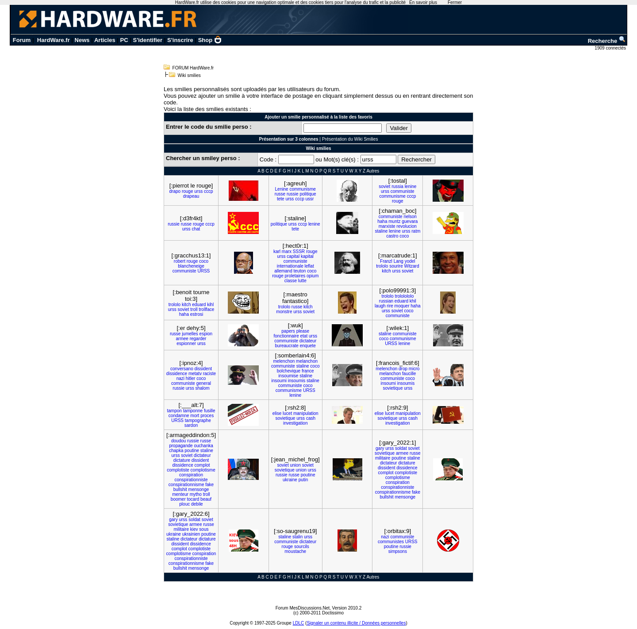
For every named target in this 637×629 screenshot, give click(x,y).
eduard (199, 304)
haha (382, 221)
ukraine (290, 479)
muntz (394, 221)
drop (403, 368)
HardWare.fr (53, 40)
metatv (195, 373)
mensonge (198, 489)
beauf (205, 499)
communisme (302, 189)
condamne (179, 415)
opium (312, 275)
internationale (290, 266)
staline (381, 231)
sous (203, 529)
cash (310, 418)
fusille (209, 410)
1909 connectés (611, 48)
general (203, 383)
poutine (191, 450)
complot (202, 465)
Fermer (455, 2)
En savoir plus (423, 2)
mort (194, 415)
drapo (175, 191)
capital (293, 256)
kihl (210, 304)
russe (280, 194)
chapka (176, 450)
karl (276, 251)
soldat (401, 448)
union (295, 465)
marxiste (387, 226)
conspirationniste (190, 479)
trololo (382, 266)
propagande (180, 445)
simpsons (397, 551)
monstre (284, 311)
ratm (415, 231)
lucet (287, 413)
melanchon (307, 361)
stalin (297, 536)
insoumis (296, 380)
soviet (384, 186)
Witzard (411, 266)
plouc (184, 504)
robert (179, 261)
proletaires (295, 275)
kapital (307, 256)
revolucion (406, 226)
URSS (203, 270)
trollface (206, 309)
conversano (181, 368)
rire (390, 305)
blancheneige (191, 266)
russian (386, 301)
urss (198, 191)
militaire (382, 458)
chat (196, 228)
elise (277, 413)
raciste (209, 373)
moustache (295, 551)
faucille (409, 373)
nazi (180, 378)
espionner (186, 343)
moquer (402, 305)
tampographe (198, 420)
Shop (210, 40)
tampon (174, 410)
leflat (309, 266)
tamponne (193, 410)
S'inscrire (180, 40)
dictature (181, 460)
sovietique (393, 388)
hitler (191, 378)
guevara (410, 221)
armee (182, 338)
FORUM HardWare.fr (193, 67)
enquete (308, 345)
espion (206, 333)
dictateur (307, 340)
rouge (187, 191)
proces (207, 415)
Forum (22, 40)
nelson (409, 216)
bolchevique (288, 370)
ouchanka (203, 445)
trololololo (404, 296)
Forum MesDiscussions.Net (303, 608)
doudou (178, 440)
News (82, 40)
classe (290, 280)
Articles (104, 40)
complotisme (203, 470)
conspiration (191, 474)
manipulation (305, 413)
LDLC (298, 623)
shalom (202, 388)
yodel (410, 261)
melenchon (284, 361)
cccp (208, 191)
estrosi (196, 314)
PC (124, 40)
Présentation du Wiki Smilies (350, 139)
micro (414, 368)
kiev (194, 529)
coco (404, 236)
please (302, 331)
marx (287, 251)
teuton (300, 270)
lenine (411, 186)
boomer (178, 499)
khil (413, 301)
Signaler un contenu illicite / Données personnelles (356, 623)
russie (293, 194)
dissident (203, 368)
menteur (180, 494)
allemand (283, 270)
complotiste (178, 470)
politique (307, 194)
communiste (402, 191)
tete (280, 198)
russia (397, 186)
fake (209, 484)
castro (392, 236)
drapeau (191, 196)
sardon (191, 425)
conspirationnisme (186, 484)
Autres (372, 171)
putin (303, 479)
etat (304, 336)
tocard (193, 499)
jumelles (190, 333)
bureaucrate (287, 345)
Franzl (386, 261)
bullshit (180, 489)
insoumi (279, 380)
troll (193, 309)
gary (380, 448)
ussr (310, 198)
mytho (196, 494)
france (308, 370)
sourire (396, 266)
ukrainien (191, 534)
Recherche (607, 41)
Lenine (281, 189)
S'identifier (147, 40)
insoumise (288, 375)
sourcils (301, 546)
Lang (398, 261)
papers (288, 331)
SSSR (299, 251)
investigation (295, 423)
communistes (391, 541)
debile (197, 504)
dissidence (176, 373)
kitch (386, 270)
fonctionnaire (286, 336)
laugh (380, 305)
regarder (198, 338)
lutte (302, 280)
